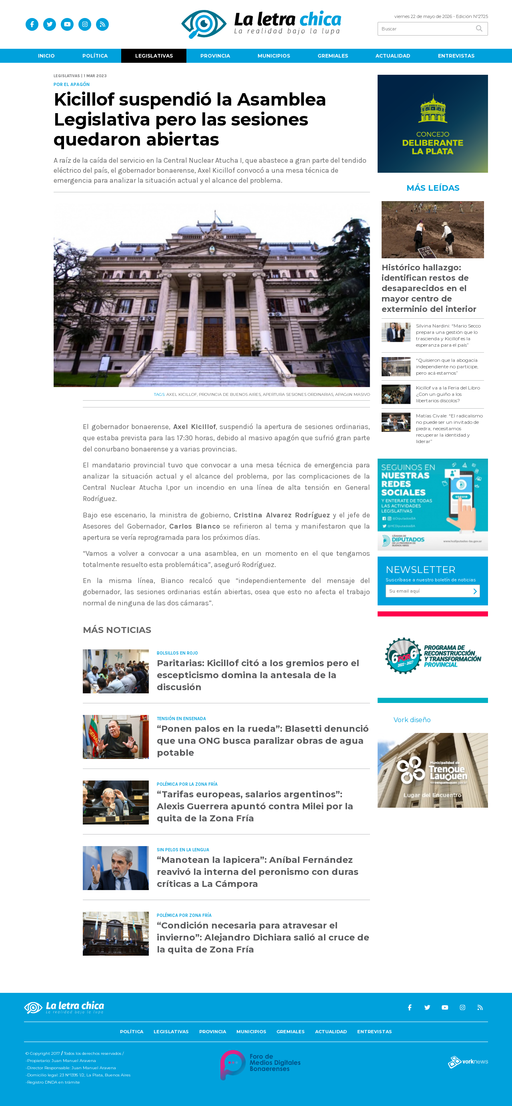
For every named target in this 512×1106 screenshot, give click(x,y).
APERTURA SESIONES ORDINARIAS (298, 394)
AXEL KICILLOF (181, 394)
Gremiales (333, 56)
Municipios (274, 56)
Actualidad (393, 56)
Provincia (215, 56)
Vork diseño (412, 720)
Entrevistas (456, 56)
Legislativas (154, 56)
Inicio (46, 56)
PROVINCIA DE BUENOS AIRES (230, 394)
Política (95, 56)
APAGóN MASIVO (352, 394)
